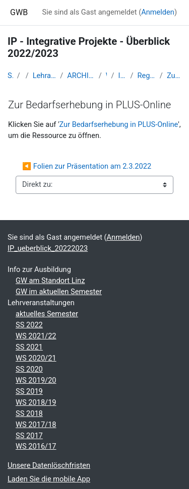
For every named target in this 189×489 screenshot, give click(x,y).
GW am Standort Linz (50, 280)
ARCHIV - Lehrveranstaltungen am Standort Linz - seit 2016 (80, 75)
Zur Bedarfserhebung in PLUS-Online (174, 75)
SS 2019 (29, 391)
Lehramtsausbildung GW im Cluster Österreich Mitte (44, 75)
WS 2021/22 (36, 335)
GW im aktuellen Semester (59, 291)
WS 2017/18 (36, 424)
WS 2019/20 (36, 380)
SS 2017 (29, 435)
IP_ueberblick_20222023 (122, 75)
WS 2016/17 (36, 446)
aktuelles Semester (47, 313)
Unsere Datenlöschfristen (49, 465)
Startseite (10, 75)
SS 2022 (29, 324)
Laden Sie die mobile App (49, 478)
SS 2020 (29, 369)
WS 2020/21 (36, 358)
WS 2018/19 (36, 402)
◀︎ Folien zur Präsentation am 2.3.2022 (86, 166)
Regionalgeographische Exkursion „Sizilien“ (146, 75)
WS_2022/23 (106, 75)
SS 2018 (29, 413)
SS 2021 (29, 347)
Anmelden (157, 12)
